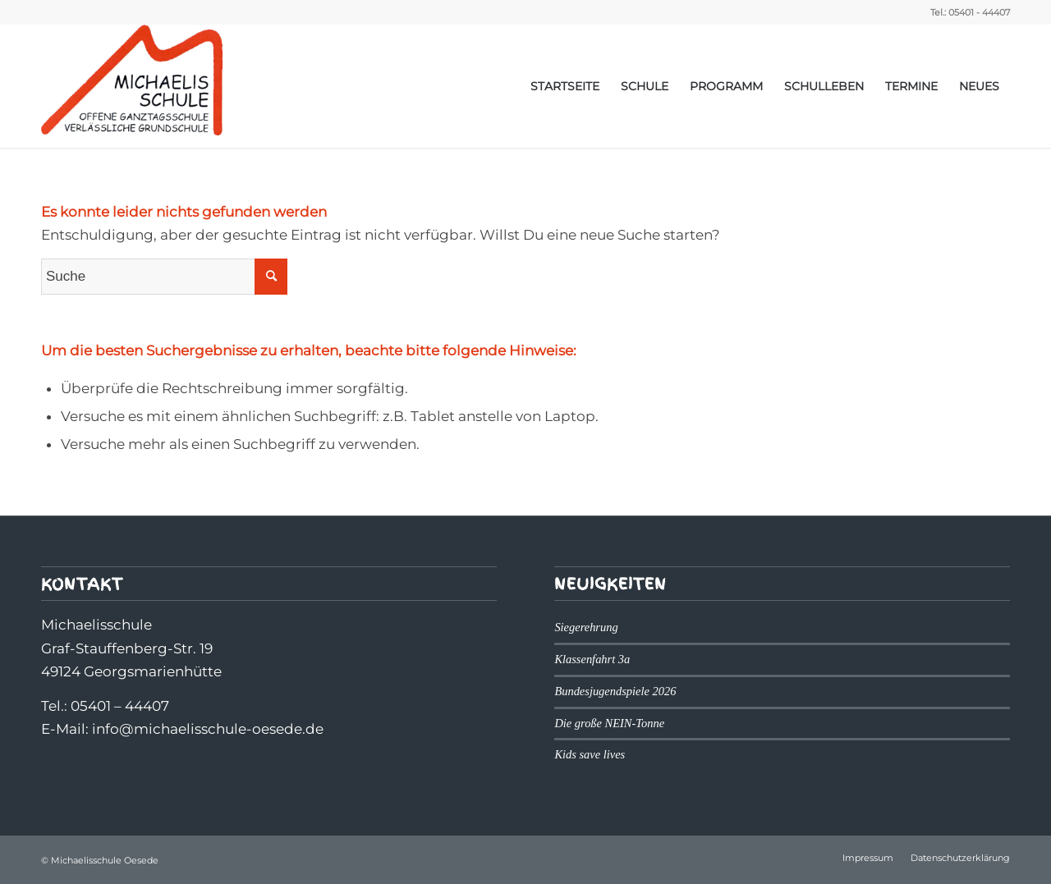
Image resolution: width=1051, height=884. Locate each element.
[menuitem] (565, 86)
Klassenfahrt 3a (592, 659)
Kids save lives (589, 754)
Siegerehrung (585, 627)
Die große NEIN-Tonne (609, 723)
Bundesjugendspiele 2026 (615, 691)
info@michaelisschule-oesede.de (208, 729)
